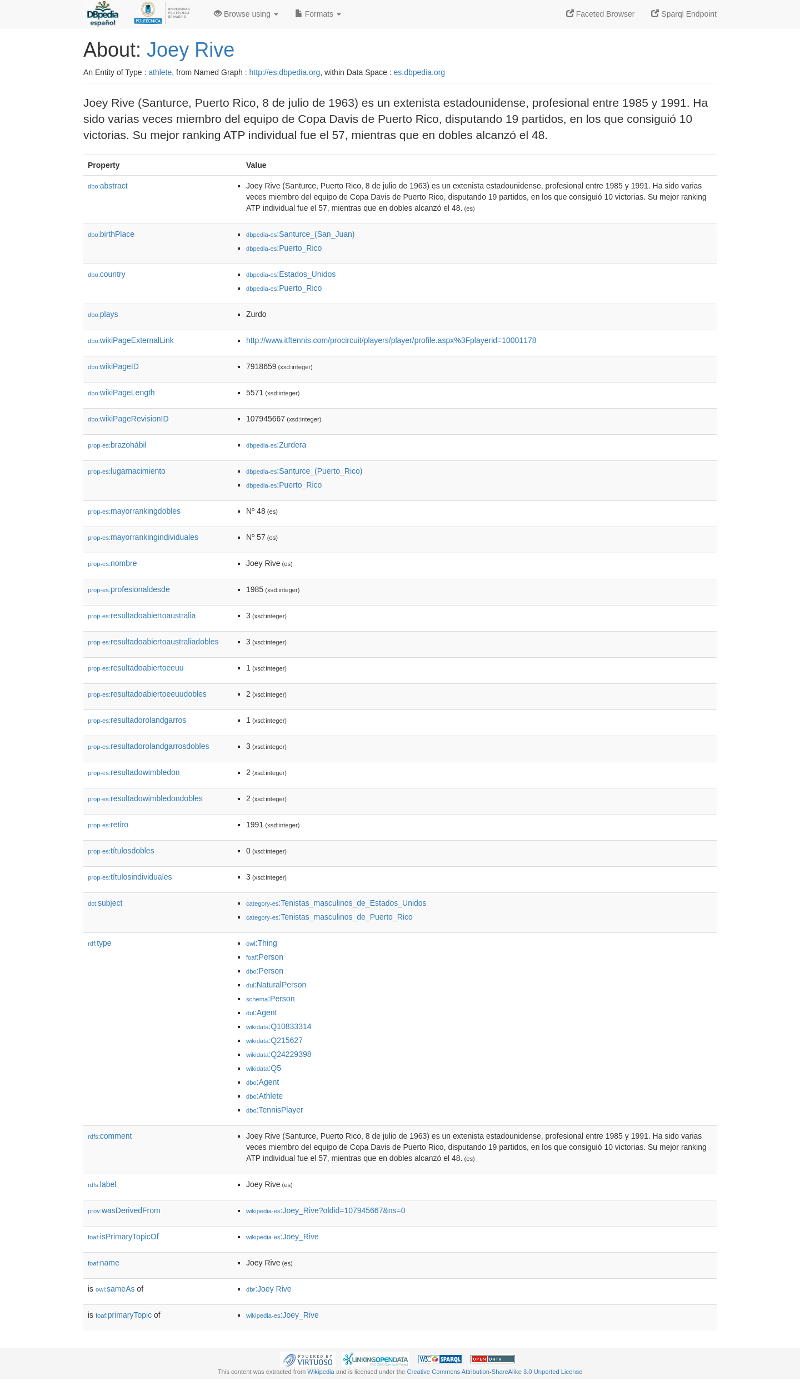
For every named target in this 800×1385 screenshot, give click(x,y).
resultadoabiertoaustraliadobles (153, 641)
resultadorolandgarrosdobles (148, 746)
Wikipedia (320, 1371)
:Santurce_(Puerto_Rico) (304, 470)
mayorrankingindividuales (143, 537)
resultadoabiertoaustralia (142, 615)
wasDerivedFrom (124, 1210)
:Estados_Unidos (291, 274)
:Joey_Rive (282, 1236)
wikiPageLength (121, 392)
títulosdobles (121, 850)
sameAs (115, 1288)
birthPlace (111, 234)
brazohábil (117, 444)
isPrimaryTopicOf (123, 1236)
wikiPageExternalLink (131, 340)
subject (105, 902)
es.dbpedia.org (420, 72)
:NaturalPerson (276, 984)
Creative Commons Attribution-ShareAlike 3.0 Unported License (494, 1371)
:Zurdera (276, 444)
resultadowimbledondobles (145, 798)
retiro (108, 824)
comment (110, 1135)
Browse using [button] (246, 13)
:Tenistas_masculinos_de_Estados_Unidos (336, 902)
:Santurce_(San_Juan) (300, 234)
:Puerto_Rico (284, 248)
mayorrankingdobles (134, 511)
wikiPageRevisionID (128, 418)
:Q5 (263, 1068)
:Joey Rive (269, 1288)
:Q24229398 (279, 1054)
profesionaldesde (129, 589)
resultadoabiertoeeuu (136, 667)
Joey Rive (190, 49)
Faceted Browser (600, 13)
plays (103, 314)
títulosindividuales (130, 876)
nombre (112, 563)
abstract (108, 185)
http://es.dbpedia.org (285, 72)
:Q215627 (274, 1040)
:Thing (261, 943)
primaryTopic (124, 1314)
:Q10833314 (279, 1026)
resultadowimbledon (134, 772)
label (102, 1184)
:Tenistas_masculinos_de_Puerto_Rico (329, 916)
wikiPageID (113, 366)
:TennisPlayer (274, 1109)
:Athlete (264, 1095)
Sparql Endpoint (684, 13)
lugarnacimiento (127, 470)
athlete (160, 72)
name (103, 1262)
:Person (264, 956)
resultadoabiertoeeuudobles (147, 693)
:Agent (261, 1012)
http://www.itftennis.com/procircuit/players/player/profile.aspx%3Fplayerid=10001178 (391, 340)
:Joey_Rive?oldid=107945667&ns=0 (326, 1210)
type (100, 943)
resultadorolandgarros (137, 720)
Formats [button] (318, 13)
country (107, 274)
